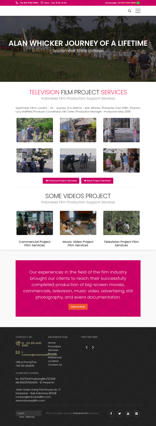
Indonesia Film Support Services (28, 11)
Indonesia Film (80, 413)
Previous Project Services (63, 180)
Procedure (54, 346)
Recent (52, 353)
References (55, 357)
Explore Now (78, 306)
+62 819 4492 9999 (28, 2)
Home (52, 343)
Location (53, 361)
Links (21, 416)
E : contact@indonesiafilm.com (32, 353)
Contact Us (55, 364)
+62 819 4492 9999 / (128, 2)
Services (53, 350)
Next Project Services (99, 180)
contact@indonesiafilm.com (33, 397)
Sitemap (30, 416)
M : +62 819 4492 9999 (31, 344)
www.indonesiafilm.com (30, 400)
